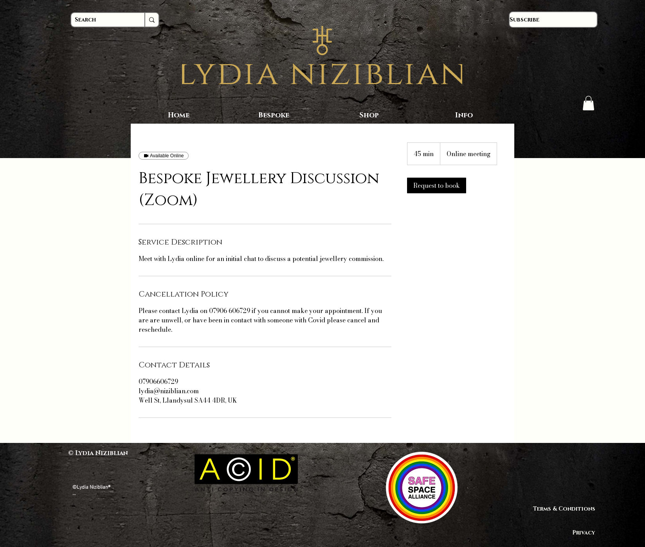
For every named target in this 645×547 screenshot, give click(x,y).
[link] (436, 185)
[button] (588, 103)
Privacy (583, 532)
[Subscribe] (553, 19)
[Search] (100, 20)
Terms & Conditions (567, 509)
